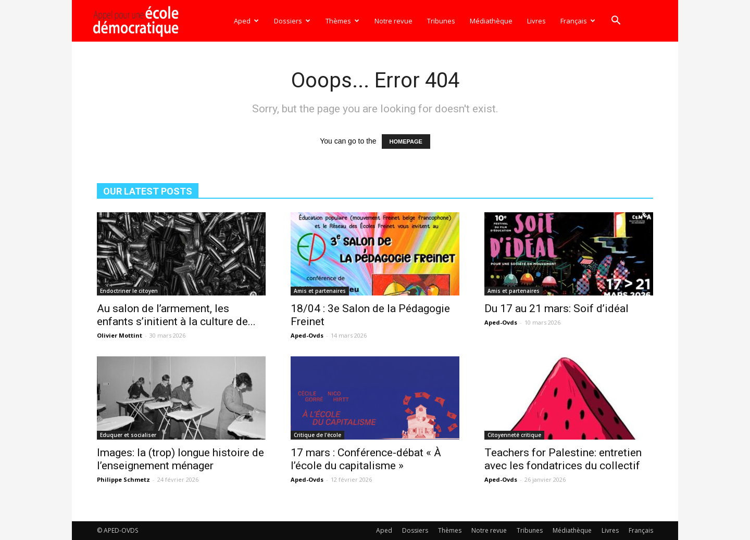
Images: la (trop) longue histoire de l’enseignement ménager (180, 459)
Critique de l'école (317, 435)
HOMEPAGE (406, 141)
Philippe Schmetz (123, 479)
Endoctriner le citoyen (129, 290)
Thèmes (342, 20)
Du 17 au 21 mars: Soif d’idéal (556, 308)
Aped (246, 20)
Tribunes (441, 20)
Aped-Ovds (307, 335)
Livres (536, 20)
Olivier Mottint (119, 335)
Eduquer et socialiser (128, 435)
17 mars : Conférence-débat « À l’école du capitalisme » (366, 459)
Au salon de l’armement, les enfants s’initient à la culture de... (176, 315)
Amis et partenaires (320, 290)
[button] (615, 22)
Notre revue (393, 20)
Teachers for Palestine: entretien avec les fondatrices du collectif (563, 459)
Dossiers (292, 20)
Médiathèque (491, 20)
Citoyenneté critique (514, 435)
